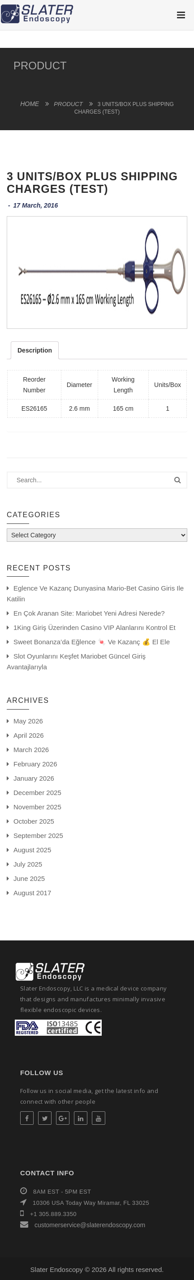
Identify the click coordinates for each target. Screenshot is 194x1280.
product (40, 66)
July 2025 (27, 864)
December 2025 (37, 792)
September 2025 (38, 835)
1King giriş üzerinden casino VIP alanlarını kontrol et (94, 627)
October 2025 (33, 821)
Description (34, 350)
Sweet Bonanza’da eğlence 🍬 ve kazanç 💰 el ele (91, 642)
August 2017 (32, 893)
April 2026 (28, 735)
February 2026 (35, 764)
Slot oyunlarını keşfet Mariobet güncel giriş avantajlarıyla (76, 661)
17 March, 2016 (35, 205)
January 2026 (33, 778)
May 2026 (28, 721)
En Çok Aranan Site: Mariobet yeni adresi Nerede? (89, 613)
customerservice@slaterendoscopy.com (89, 1225)
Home (29, 103)
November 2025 (37, 807)
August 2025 (32, 850)
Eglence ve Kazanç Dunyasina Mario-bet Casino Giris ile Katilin (95, 593)
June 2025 (29, 878)
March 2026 (31, 749)
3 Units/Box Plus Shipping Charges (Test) (92, 182)
